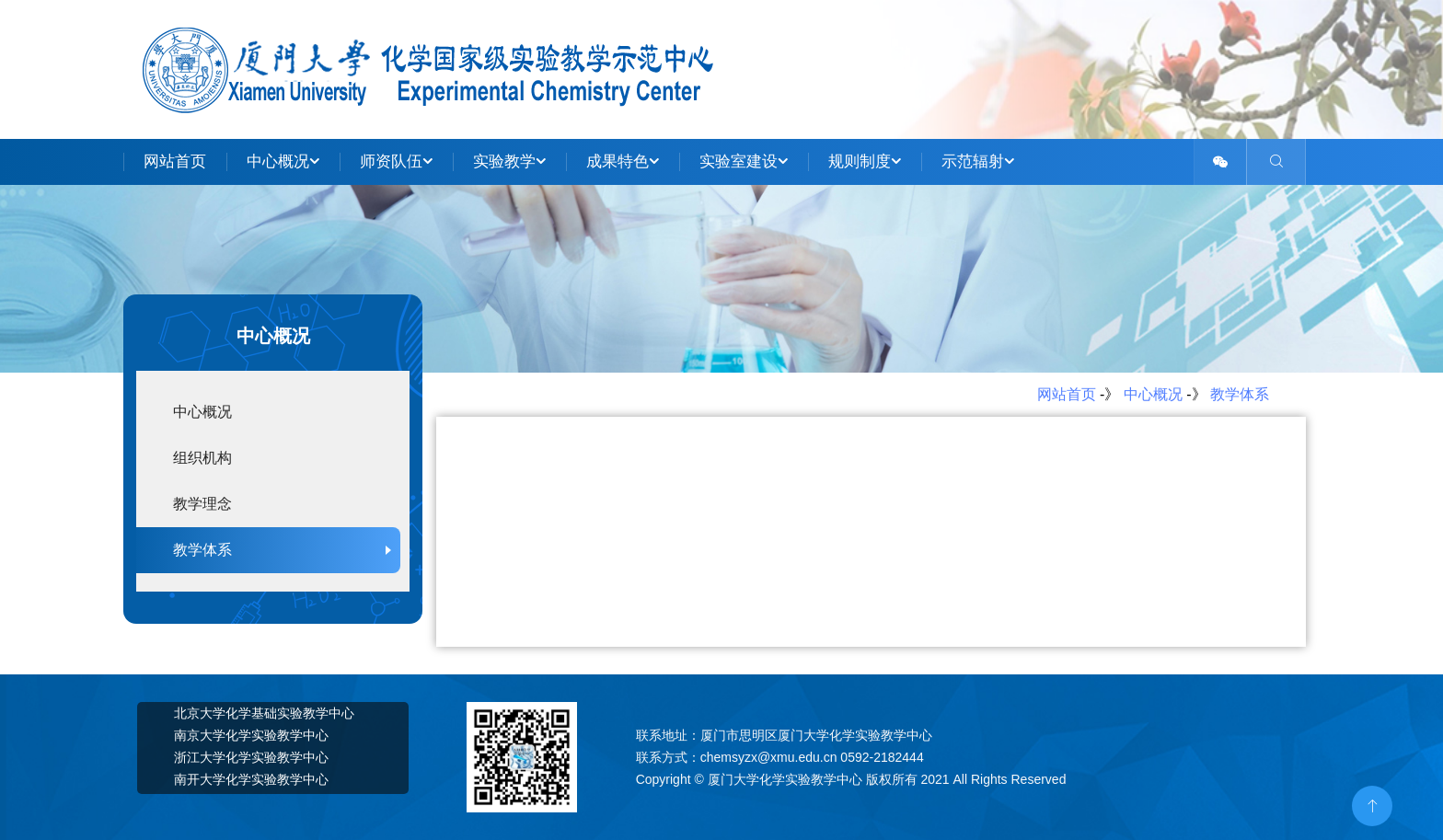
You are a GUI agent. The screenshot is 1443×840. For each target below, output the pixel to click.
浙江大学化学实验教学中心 (251, 757)
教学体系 (1239, 394)
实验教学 (509, 161)
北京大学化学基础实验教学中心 (264, 713)
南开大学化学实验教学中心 (251, 779)
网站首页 (175, 161)
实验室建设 (743, 161)
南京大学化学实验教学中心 (251, 735)
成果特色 (622, 161)
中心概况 (283, 161)
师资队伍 (396, 161)
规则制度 (864, 161)
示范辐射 (977, 161)
